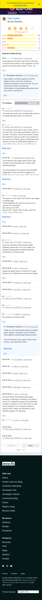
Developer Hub (9, 490)
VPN (4, 546)
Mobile (5, 526)
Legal (23, 573)
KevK (16, 268)
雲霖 (15, 261)
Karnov (17, 233)
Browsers (6, 542)
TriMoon (17, 314)
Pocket (5, 558)
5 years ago (27, 438)
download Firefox (20, 5)
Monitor (6, 554)
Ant (15, 196)
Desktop (6, 522)
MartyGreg (18, 58)
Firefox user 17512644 (13, 242)
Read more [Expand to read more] (6, 148)
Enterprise (7, 530)
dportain (17, 289)
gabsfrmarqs (19, 158)
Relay (4, 550)
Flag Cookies (14, 18)
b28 (15, 226)
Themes (22, 12)
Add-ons (6, 473)
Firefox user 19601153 (13, 127)
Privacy (5, 573)
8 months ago (27, 127)
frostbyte (17, 189)
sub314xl (17, 380)
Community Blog (10, 498)
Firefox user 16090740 (13, 438)
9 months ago (30, 158)
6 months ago (28, 111)
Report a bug (8, 506)
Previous (11, 445)
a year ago (26, 189)
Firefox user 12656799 (13, 111)
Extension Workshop (11, 486)
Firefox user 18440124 (13, 307)
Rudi (16, 373)
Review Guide (8, 511)
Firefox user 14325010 (13, 429)
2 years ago (24, 233)
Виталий (17, 387)
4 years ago (24, 420)
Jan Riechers (16, 21)
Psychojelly (18, 359)
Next (31, 445)
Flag (3, 70)
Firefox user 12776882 (13, 298)
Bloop (16, 366)
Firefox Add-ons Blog (12, 482)
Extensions (12, 12)
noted (23, 578)
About (5, 477)
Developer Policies (10, 494)
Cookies (14, 573)
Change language (8, 592)
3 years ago (27, 58)
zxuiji (16, 394)
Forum (5, 502)
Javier (16, 420)
